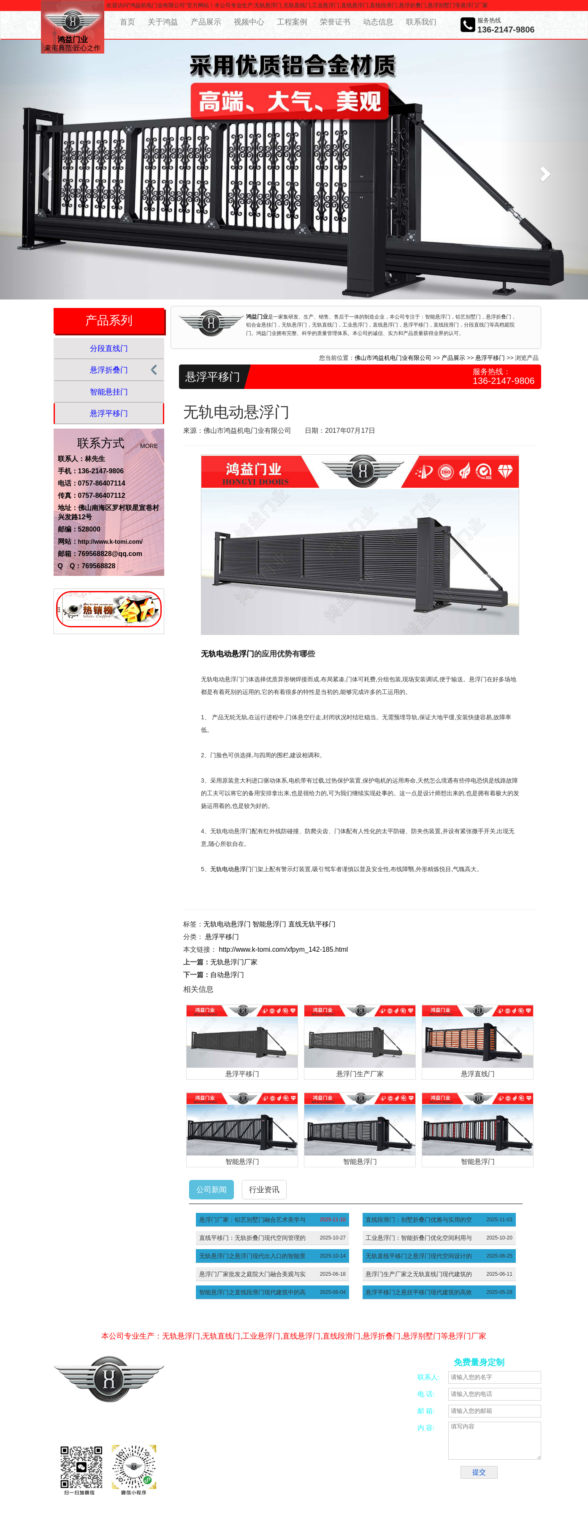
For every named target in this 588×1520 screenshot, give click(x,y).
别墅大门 (208, 1485)
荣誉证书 (335, 22)
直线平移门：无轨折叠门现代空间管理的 (252, 1237)
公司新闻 (211, 1189)
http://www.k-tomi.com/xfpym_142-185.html (283, 949)
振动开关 (357, 1475)
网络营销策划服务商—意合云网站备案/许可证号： (273, 1415)
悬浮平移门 (109, 413)
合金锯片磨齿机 (215, 1475)
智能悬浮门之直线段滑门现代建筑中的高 (252, 1292)
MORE (149, 446)
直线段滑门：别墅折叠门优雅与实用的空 (419, 1219)
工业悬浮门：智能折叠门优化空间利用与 (419, 1237)
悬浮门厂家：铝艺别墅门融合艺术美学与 (252, 1219)
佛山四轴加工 (254, 1475)
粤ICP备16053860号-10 (233, 1424)
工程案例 (292, 22)
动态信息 (378, 22)
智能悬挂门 (109, 392)
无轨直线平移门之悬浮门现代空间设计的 (419, 1256)
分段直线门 (109, 348)
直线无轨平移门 (312, 924)
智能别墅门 (385, 1475)
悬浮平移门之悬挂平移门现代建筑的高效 (419, 1292)
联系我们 (421, 22)
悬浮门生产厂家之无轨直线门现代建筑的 (419, 1274)
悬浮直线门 (478, 1073)
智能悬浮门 (269, 924)
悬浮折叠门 (109, 370)
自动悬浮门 (227, 974)
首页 (127, 22)
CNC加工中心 (290, 1475)
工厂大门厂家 (270, 1485)
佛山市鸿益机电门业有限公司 (393, 357)
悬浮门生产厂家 (360, 1073)
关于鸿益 (163, 22)
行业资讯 (264, 1189)
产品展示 (206, 22)
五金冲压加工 (327, 1475)
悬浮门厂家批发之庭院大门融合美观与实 (252, 1274)
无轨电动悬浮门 (227, 654)
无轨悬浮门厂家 (233, 962)
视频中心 (249, 22)
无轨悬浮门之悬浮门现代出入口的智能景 (252, 1256)
